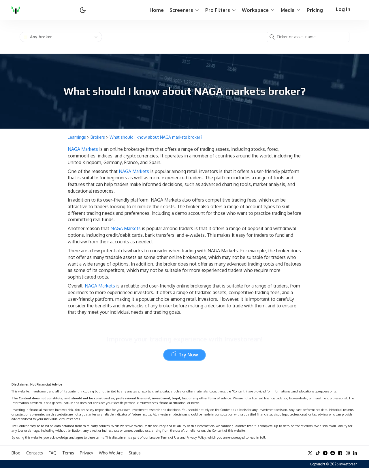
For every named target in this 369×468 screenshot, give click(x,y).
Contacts (34, 452)
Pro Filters (220, 10)
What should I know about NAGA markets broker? (156, 137)
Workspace (258, 10)
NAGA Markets (83, 149)
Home (157, 10)
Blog (16, 452)
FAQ (53, 452)
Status (135, 452)
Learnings (77, 137)
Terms (68, 452)
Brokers (98, 137)
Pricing (315, 10)
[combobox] (61, 37)
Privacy (86, 452)
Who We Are (111, 452)
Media (291, 10)
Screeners (184, 10)
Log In (343, 9)
